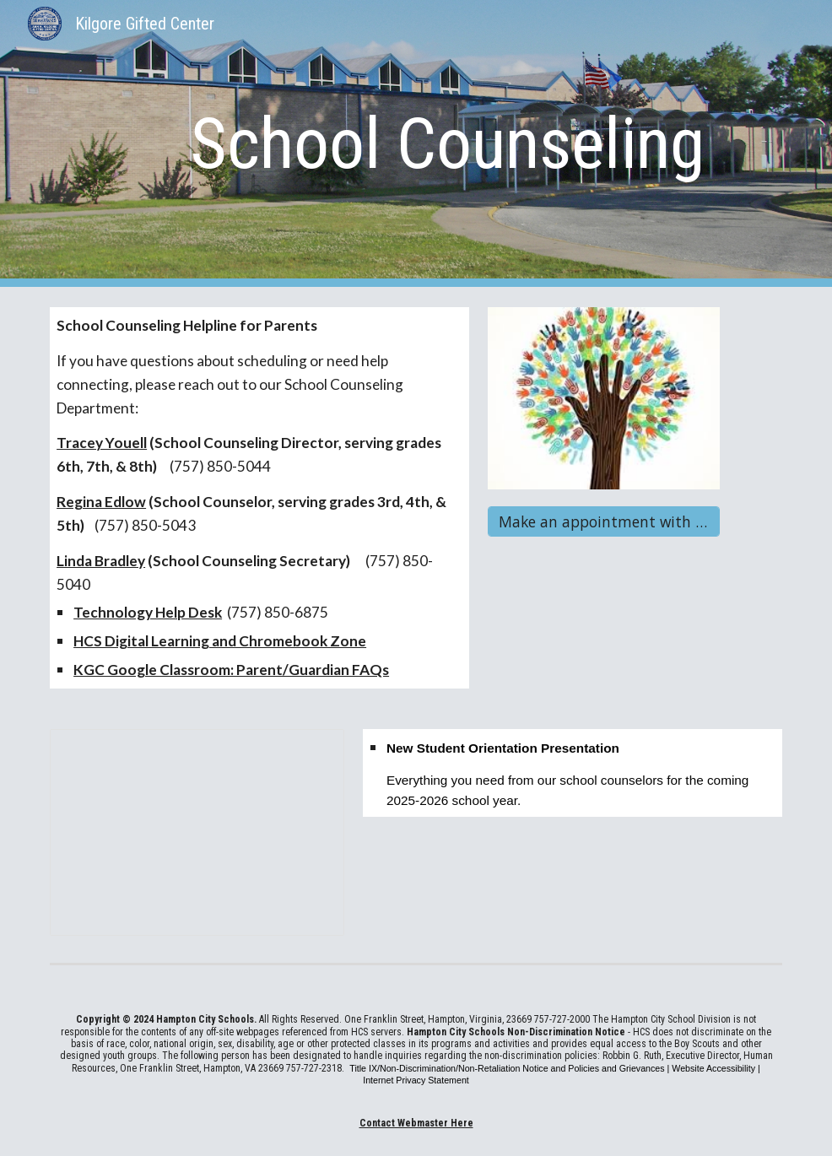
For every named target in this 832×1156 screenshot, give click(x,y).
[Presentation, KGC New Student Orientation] (197, 832)
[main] (447, 144)
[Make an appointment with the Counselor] (603, 522)
